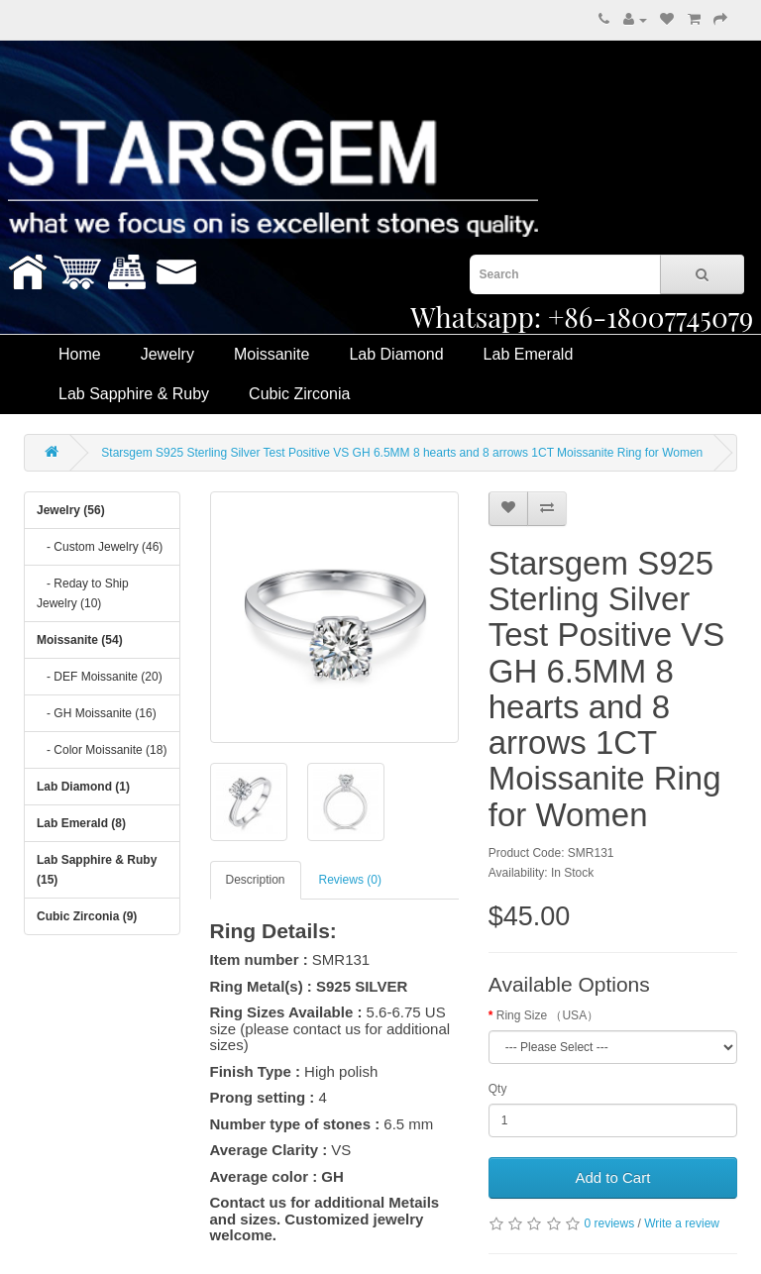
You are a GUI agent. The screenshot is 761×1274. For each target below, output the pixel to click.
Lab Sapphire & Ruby (133, 393)
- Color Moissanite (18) (101, 750)
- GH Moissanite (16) (97, 713)
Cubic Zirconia (299, 393)
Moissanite (271, 354)
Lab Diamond (396, 354)
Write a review (681, 1223)
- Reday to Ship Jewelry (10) (83, 593)
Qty (498, 1089)
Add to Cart (612, 1177)
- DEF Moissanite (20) (100, 677)
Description (255, 880)
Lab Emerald (529, 354)
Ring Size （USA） (547, 1015)
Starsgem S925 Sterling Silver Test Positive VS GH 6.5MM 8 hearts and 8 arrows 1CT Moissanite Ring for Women (402, 453)
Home (79, 354)
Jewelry (167, 354)
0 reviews (609, 1223)
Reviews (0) (350, 880)
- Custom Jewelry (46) (100, 547)
